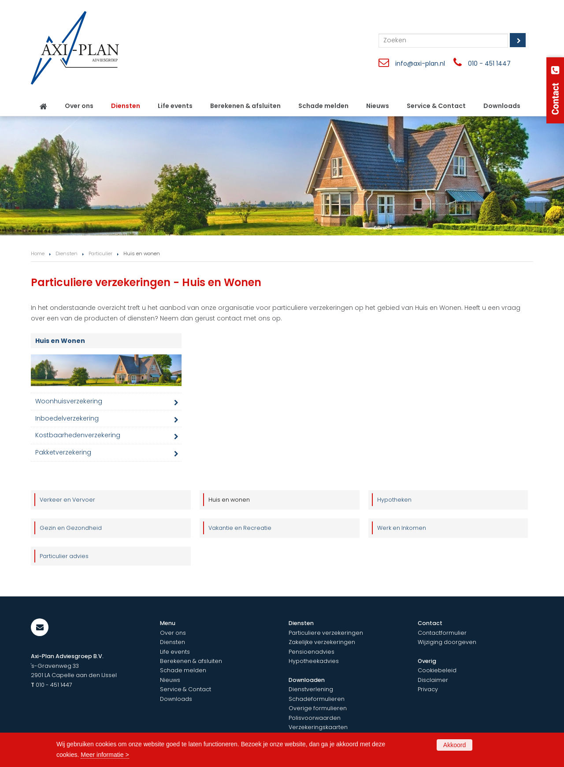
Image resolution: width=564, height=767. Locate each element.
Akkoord (454, 744)
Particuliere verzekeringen (326, 633)
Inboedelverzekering (67, 418)
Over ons (173, 633)
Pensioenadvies (311, 651)
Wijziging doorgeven (447, 642)
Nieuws (170, 680)
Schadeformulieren (317, 699)
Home (38, 253)
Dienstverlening (311, 689)
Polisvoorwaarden (315, 718)
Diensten (67, 253)
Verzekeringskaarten (318, 727)
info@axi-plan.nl (420, 63)
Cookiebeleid (437, 670)
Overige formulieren (318, 708)
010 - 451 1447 (489, 63)
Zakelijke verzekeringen (322, 642)
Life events (175, 651)
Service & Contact (185, 689)
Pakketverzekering (63, 452)
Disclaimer (433, 680)
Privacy (428, 689)
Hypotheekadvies (314, 661)
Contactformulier (442, 633)
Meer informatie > (105, 754)
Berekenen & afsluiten (191, 661)
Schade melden (183, 670)
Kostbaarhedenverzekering (77, 435)
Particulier (100, 253)
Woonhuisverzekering (68, 401)
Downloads (176, 699)
